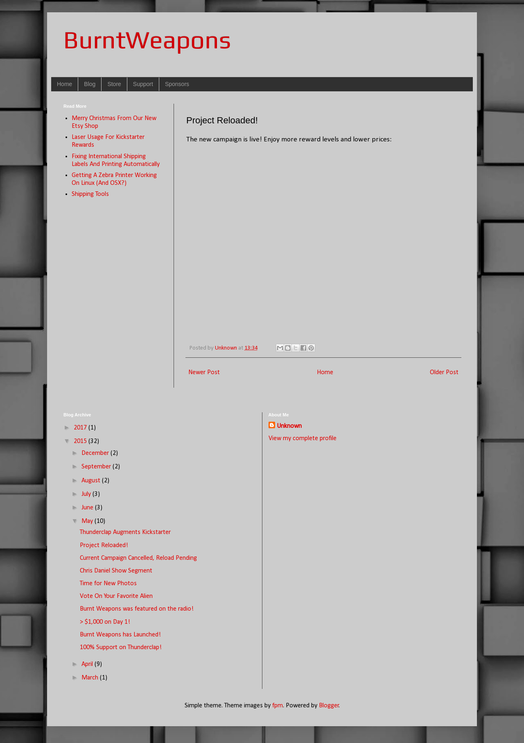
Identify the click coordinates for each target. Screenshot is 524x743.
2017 (81, 428)
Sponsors (177, 84)
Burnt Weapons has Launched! (120, 635)
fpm (277, 705)
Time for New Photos (108, 583)
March (90, 678)
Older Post (444, 372)
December (96, 453)
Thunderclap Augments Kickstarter (125, 532)
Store (114, 84)
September (97, 467)
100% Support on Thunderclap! (121, 647)
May (88, 521)
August (91, 480)
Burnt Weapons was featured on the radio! (137, 609)
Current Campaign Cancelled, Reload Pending (138, 558)
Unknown (289, 426)
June (88, 507)
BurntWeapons (147, 39)
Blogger (329, 705)
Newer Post (204, 372)
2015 (81, 441)
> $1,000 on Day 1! (105, 622)
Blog (89, 84)
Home (64, 84)
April (88, 664)
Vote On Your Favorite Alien (116, 596)
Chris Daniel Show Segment (116, 571)
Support (143, 84)
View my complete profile (303, 438)
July (87, 494)
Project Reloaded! (104, 545)
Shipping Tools (90, 194)
